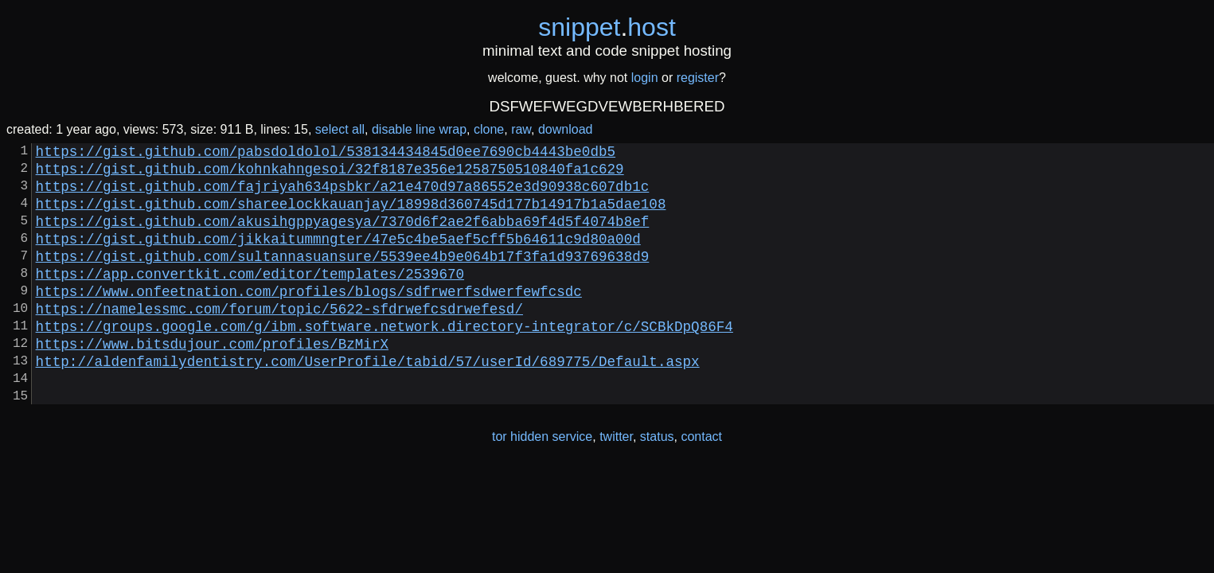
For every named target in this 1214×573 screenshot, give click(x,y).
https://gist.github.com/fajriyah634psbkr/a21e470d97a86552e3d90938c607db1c (343, 195)
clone (489, 129)
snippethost (607, 27)
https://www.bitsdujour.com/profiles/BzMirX (212, 381)
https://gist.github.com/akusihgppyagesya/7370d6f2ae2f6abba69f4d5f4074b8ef (343, 236)
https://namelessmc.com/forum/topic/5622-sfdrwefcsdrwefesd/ (279, 339)
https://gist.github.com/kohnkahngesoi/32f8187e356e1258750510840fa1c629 (330, 174)
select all (340, 129)
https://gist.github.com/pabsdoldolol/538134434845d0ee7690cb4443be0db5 (325, 153)
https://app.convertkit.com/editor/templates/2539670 (250, 298)
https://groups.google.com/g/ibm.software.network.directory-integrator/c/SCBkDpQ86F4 (384, 360)
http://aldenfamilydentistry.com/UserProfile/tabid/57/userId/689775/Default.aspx (368, 401)
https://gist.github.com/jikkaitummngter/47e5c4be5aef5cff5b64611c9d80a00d (338, 257)
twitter (616, 484)
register (698, 77)
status (657, 484)
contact (701, 484)
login (644, 77)
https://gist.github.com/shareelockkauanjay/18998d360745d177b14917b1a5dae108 (351, 215)
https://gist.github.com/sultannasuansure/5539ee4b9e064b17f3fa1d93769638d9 (343, 277)
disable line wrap (419, 129)
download (565, 129)
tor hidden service (542, 484)
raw (521, 129)
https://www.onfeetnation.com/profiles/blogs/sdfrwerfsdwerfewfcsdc (309, 319)
